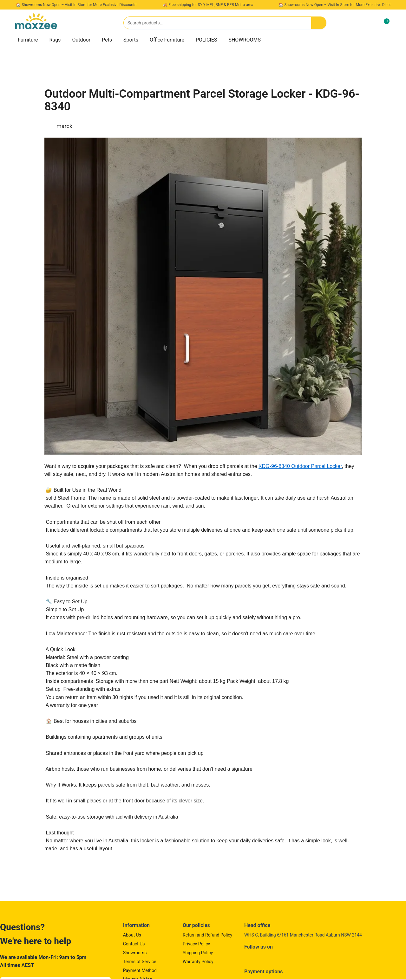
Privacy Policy (196, 943)
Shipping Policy (198, 952)
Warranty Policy (198, 961)
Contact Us (134, 943)
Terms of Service (139, 961)
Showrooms (135, 952)
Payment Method (140, 970)
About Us (132, 934)
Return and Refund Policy (207, 934)
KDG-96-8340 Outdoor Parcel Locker (300, 466)
